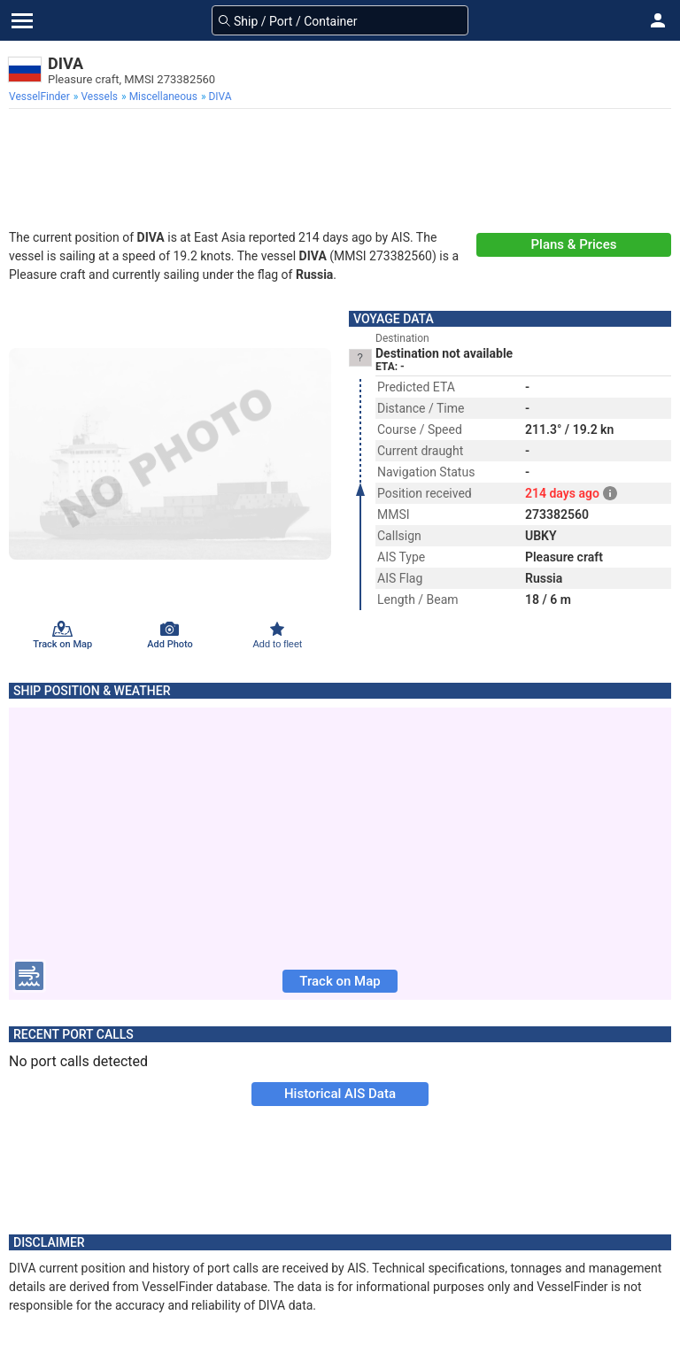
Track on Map (339, 981)
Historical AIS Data (340, 1094)
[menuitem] (41, 96)
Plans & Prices (574, 244)
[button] (658, 20)
